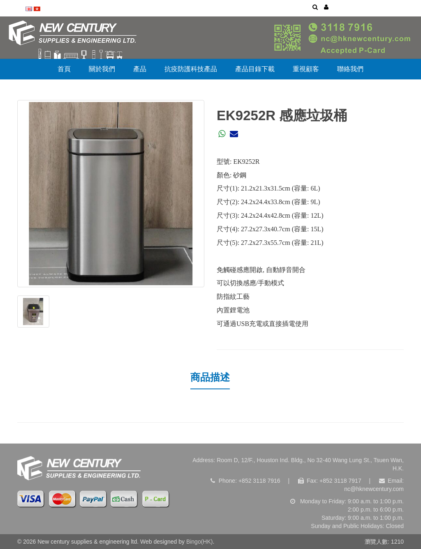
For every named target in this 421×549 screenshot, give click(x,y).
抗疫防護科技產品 (190, 68)
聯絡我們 (350, 68)
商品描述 (210, 377)
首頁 (64, 68)
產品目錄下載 (255, 68)
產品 (139, 68)
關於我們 (102, 68)
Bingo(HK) (199, 541)
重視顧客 (306, 68)
